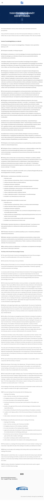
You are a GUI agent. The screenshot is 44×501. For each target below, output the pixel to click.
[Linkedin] (23, 475)
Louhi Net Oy (40, 497)
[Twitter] (21, 475)
